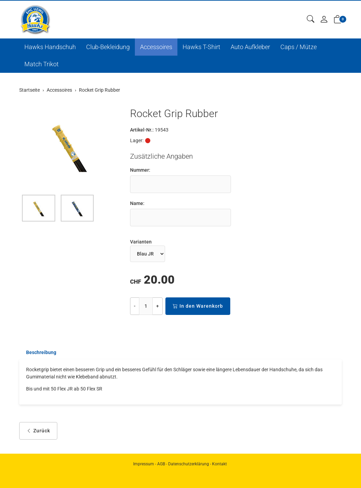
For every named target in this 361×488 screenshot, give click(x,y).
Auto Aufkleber (250, 46)
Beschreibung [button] (41, 352)
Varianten (141, 242)
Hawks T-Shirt (201, 46)
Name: (137, 203)
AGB (161, 464)
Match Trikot (41, 64)
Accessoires (156, 46)
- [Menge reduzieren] (135, 306)
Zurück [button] (38, 431)
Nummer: (140, 170)
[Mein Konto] (323, 20)
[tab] (37, 353)
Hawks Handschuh (50, 46)
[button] (310, 19)
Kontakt (219, 464)
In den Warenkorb (198, 306)
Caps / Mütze (298, 46)
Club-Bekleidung (108, 46)
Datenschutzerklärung (188, 464)
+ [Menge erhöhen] (157, 306)
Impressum (143, 464)
